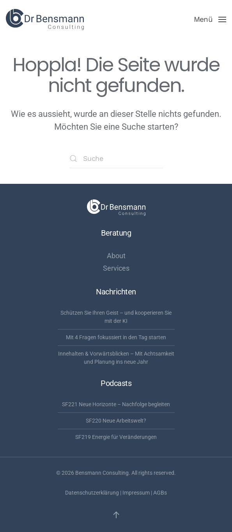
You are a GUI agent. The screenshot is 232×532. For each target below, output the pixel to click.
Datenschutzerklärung (92, 493)
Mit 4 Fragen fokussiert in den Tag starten (116, 337)
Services (116, 268)
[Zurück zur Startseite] (45, 19)
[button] (210, 19)
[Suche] (116, 158)
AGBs (160, 493)
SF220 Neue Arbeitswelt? (116, 420)
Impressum (136, 493)
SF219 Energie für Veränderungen (116, 437)
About (116, 256)
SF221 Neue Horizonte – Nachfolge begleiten (116, 404)
